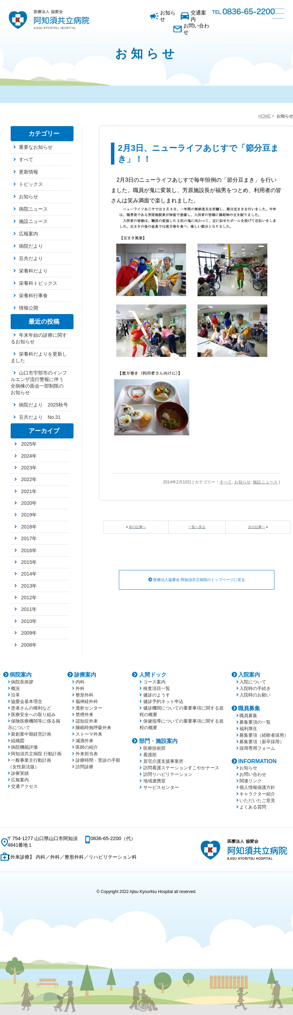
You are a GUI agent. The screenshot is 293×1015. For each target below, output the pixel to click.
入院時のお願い (255, 695)
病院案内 (21, 675)
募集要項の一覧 (255, 722)
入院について (252, 681)
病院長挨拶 (22, 681)
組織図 (17, 740)
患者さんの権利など (31, 708)
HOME (264, 116)
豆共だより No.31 (40, 417)
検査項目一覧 (156, 688)
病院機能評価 (24, 747)
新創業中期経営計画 (31, 734)
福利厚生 (248, 728)
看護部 (150, 754)
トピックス (31, 184)
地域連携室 (154, 780)
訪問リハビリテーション (167, 774)
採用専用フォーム (257, 748)
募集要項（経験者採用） (264, 735)
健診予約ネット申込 (163, 701)
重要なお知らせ (36, 147)
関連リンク (250, 780)
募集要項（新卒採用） (261, 741)
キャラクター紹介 (257, 793)
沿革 (15, 695)
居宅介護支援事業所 (163, 761)
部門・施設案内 (158, 741)
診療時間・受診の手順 (98, 760)
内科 (80, 681)
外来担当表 (87, 753)
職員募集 (249, 708)
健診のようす (156, 695)
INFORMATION (257, 761)
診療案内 (85, 675)
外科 (80, 688)
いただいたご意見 (257, 800)
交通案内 (198, 16)
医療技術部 (154, 748)
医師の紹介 (87, 747)
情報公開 (28, 308)
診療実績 (20, 773)
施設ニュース (265, 482)
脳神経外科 (87, 701)
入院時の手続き (255, 688)
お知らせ (168, 16)
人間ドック (153, 675)
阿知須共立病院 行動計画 (36, 753)
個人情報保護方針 (257, 787)
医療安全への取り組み (33, 714)
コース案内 (154, 681)
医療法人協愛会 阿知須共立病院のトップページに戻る (196, 580)
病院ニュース (33, 209)
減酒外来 (84, 740)
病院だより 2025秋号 (43, 405)
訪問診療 (84, 766)
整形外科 (84, 695)
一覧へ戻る (196, 527)
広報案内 (28, 233)
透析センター (89, 708)
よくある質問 (252, 807)
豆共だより (31, 258)
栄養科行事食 (33, 295)
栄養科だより (33, 271)
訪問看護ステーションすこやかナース (181, 767)
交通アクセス (24, 786)
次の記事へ (256, 527)
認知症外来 (87, 721)
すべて (225, 482)
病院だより (31, 246)
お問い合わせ (196, 29)
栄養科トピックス (38, 283)
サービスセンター (161, 787)
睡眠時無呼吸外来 (93, 727)
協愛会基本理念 (26, 701)
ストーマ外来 (89, 734)
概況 (15, 688)
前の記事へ (137, 527)
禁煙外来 (84, 714)
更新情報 (28, 172)
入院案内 (249, 675)
